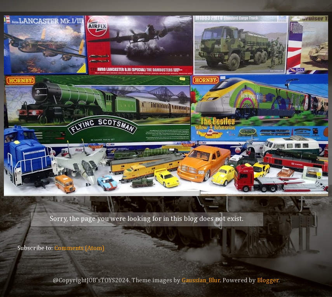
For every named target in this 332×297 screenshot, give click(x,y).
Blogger (268, 280)
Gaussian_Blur (201, 280)
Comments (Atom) (79, 248)
